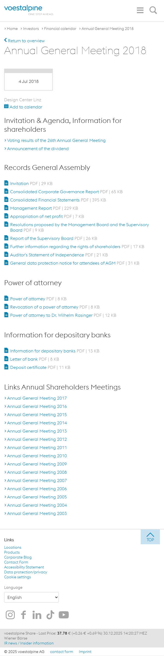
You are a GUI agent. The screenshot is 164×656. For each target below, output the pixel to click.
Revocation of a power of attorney (55, 307)
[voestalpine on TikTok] (50, 615)
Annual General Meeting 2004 (37, 505)
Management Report (44, 208)
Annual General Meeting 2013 (37, 431)
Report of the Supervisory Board (53, 238)
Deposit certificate (40, 367)
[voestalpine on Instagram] (10, 615)
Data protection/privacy (25, 572)
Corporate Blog (18, 557)
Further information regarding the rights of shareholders (77, 246)
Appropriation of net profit (47, 216)
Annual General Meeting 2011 (37, 447)
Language (13, 587)
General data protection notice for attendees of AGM (74, 263)
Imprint (85, 651)
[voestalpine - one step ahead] (29, 10)
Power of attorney (38, 298)
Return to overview (24, 40)
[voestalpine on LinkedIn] (37, 615)
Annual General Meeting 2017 (37, 398)
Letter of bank (34, 359)
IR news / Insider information (29, 643)
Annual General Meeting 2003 (37, 513)
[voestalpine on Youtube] (64, 615)
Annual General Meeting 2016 (37, 406)
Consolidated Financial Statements (58, 200)
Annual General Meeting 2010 (37, 455)
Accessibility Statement (24, 567)
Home (12, 28)
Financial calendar (60, 28)
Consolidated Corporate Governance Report (66, 191)
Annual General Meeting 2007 (37, 480)
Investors (31, 28)
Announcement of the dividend (38, 148)
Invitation (31, 183)
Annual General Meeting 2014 (37, 422)
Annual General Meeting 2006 (37, 488)
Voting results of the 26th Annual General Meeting (56, 140)
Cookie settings (17, 576)
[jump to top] (150, 536)
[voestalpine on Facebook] (24, 615)
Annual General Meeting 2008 (37, 472)
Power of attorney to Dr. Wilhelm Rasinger (63, 315)
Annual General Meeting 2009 (37, 464)
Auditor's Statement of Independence (59, 254)
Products (12, 552)
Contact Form (16, 562)
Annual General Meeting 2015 (37, 414)
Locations (12, 547)
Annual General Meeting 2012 (37, 439)
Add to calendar (23, 107)
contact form (61, 651)
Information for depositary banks (54, 351)
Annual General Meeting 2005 (37, 497)
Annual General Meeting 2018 (108, 28)
